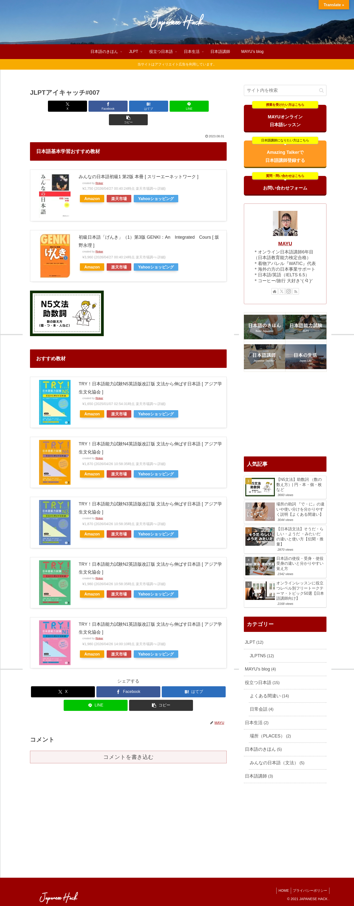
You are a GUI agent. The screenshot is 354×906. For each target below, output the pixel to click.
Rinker (99, 169)
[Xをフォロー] (282, 291)
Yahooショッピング (156, 185)
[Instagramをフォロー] (288, 291)
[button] (194, 106)
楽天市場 (119, 185)
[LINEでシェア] (161, 106)
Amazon (92, 185)
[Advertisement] (285, 414)
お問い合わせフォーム (285, 183)
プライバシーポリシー (309, 890)
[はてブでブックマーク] (128, 106)
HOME (282, 890)
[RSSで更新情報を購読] (296, 291)
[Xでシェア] (62, 106)
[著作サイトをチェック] (274, 291)
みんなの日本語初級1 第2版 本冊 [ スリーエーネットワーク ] (138, 163)
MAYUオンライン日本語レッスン (285, 116)
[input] (285, 90)
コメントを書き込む (128, 743)
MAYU (285, 243)
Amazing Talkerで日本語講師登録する (285, 152)
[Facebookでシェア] (95, 106)
